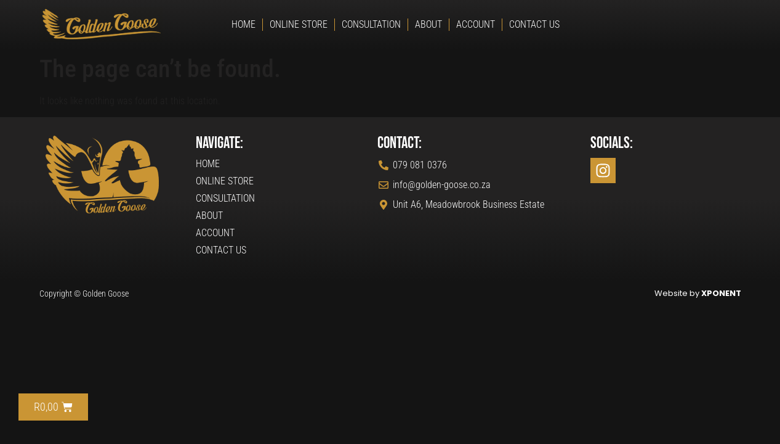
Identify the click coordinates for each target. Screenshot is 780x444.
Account (475, 24)
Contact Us (534, 24)
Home (243, 24)
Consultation (371, 24)
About (428, 24)
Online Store (299, 24)
